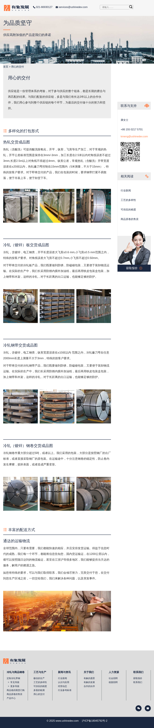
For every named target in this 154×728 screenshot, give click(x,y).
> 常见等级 (13, 682)
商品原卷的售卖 (130, 219)
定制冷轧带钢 (13, 678)
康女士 (124, 120)
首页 (5, 66)
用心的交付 (17, 66)
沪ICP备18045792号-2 (94, 720)
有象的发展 (89, 682)
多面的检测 (39, 690)
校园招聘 (113, 682)
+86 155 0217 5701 (132, 129)
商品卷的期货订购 (16, 690)
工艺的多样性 (128, 200)
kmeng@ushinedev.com (134, 136)
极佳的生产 (39, 678)
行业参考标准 (64, 690)
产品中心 (11, 698)
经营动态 (62, 686)
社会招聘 (113, 678)
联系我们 (137, 682)
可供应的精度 (128, 209)
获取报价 (137, 678)
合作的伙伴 (89, 686)
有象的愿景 (89, 678)
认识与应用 (63, 682)
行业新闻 (126, 190)
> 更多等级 (13, 686)
